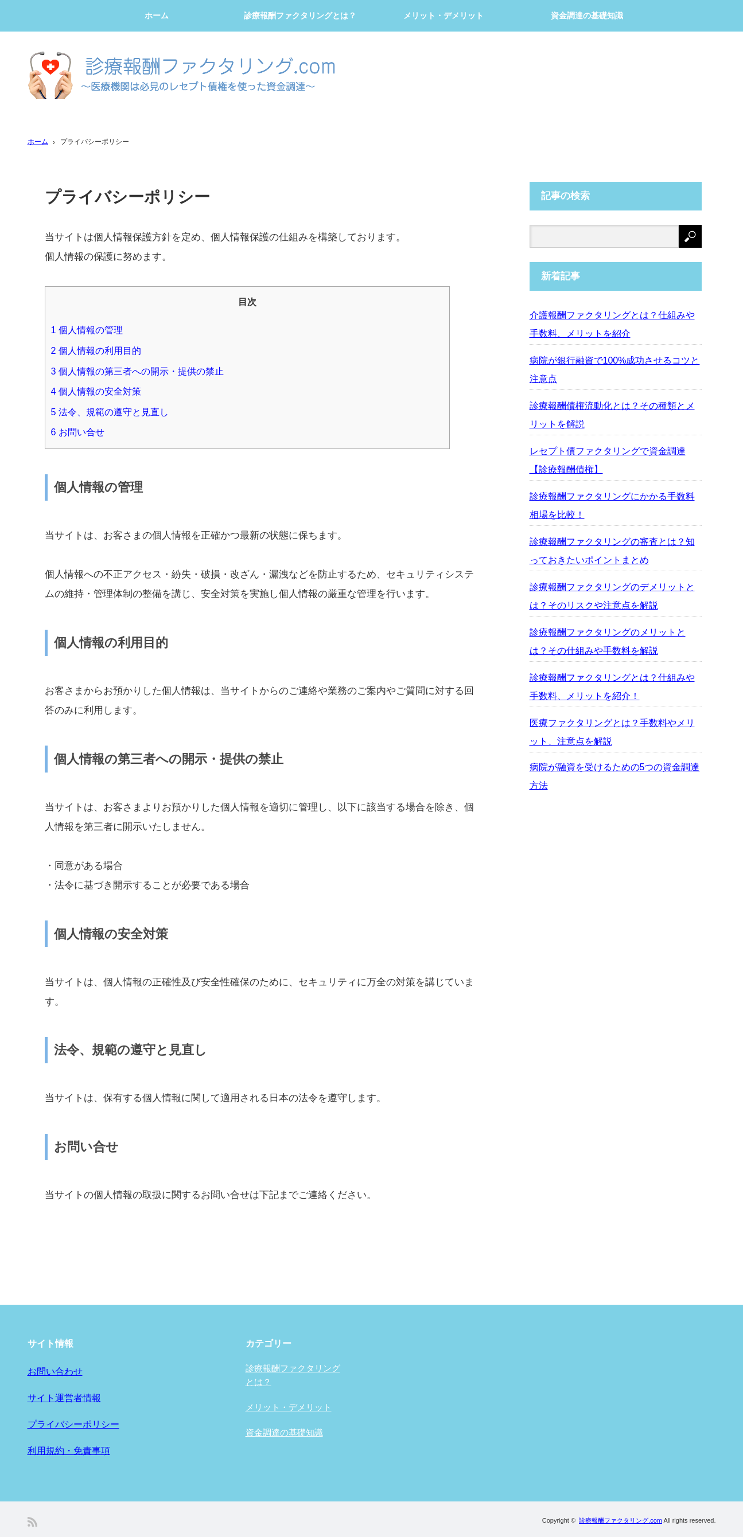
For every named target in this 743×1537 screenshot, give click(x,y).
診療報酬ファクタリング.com (620, 1520)
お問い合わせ (55, 1371)
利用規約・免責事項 (69, 1451)
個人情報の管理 (87, 330)
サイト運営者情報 (64, 1398)
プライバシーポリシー (73, 1424)
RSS (32, 1522)
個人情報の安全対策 (96, 391)
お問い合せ (77, 432)
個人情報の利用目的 (96, 350)
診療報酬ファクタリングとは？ (300, 15)
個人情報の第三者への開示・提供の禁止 (137, 371)
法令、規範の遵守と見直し (110, 412)
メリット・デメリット (443, 15)
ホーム (157, 15)
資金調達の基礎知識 (587, 15)
